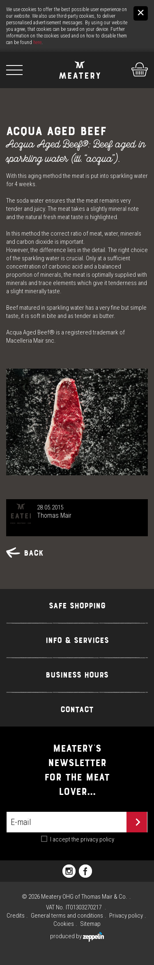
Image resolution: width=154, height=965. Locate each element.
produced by (77, 936)
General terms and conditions (67, 915)
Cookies (63, 924)
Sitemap (90, 924)
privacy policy (97, 839)
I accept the (82, 839)
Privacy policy (126, 915)
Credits (16, 915)
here (37, 42)
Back (25, 553)
